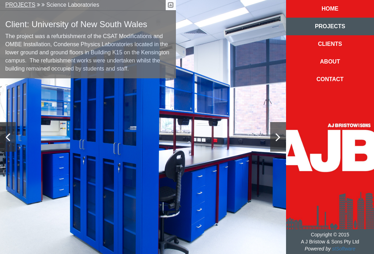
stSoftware (343, 249)
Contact (329, 79)
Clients (330, 44)
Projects (20, 5)
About (330, 62)
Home (330, 9)
